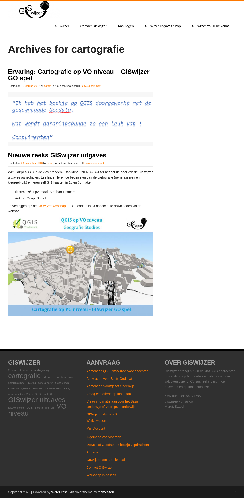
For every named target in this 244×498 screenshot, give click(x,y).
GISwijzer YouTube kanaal (211, 26)
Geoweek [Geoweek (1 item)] (37, 388)
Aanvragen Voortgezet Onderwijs (111, 386)
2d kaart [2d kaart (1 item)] (12, 369)
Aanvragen (126, 26)
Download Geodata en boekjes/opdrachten (118, 444)
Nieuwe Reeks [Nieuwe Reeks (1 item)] (16, 407)
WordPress (59, 492)
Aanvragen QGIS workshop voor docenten (117, 371)
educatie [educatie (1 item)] (47, 376)
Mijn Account (96, 428)
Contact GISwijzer (93, 26)
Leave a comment (91, 85)
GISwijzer (62, 26)
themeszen (106, 492)
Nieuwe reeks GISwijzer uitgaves (57, 154)
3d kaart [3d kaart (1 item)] (23, 369)
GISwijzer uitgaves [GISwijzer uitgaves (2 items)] (36, 399)
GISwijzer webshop (52, 205)
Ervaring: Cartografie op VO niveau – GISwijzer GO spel (79, 75)
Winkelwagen (96, 420)
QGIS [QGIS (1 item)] (30, 407)
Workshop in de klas (101, 474)
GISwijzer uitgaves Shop (163, 26)
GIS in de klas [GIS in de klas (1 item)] (46, 393)
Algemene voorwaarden (104, 436)
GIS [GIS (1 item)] (34, 393)
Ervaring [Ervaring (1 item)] (31, 382)
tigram (47, 85)
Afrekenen (94, 452)
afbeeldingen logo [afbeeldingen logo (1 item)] (40, 369)
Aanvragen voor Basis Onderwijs (110, 378)
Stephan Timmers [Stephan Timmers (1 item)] (45, 407)
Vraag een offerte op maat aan (109, 393)
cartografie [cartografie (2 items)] (24, 375)
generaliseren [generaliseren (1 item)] (45, 382)
